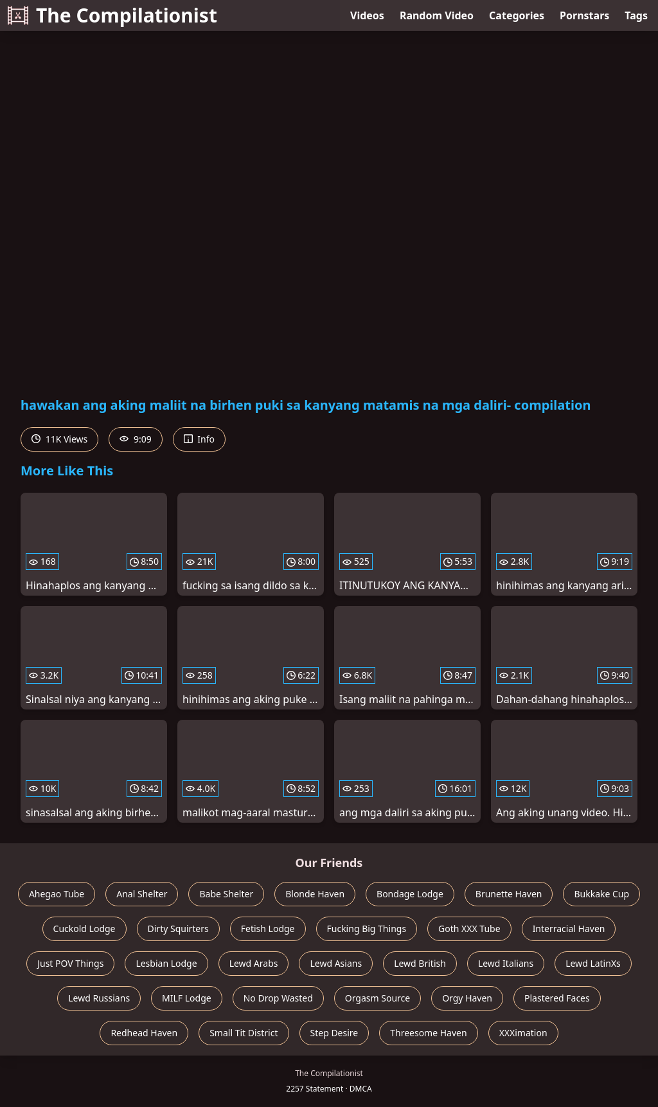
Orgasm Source (377, 998)
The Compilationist (112, 15)
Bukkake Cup (601, 894)
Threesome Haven (428, 1033)
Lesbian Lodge (166, 963)
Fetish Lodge (268, 928)
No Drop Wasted (278, 998)
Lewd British (420, 963)
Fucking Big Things (367, 928)
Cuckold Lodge (84, 928)
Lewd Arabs (253, 963)
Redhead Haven (144, 1033)
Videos (367, 15)
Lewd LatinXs (593, 963)
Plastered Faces (557, 998)
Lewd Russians (99, 998)
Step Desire (334, 1033)
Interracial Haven (569, 928)
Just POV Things (70, 963)
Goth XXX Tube (469, 928)
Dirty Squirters (178, 928)
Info (199, 439)
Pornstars (584, 15)
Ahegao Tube (56, 894)
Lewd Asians (336, 963)
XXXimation (523, 1033)
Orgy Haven (467, 998)
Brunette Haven (509, 894)
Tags (636, 15)
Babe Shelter (226, 894)
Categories (516, 15)
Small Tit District (243, 1033)
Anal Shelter (141, 894)
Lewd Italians (505, 963)
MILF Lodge (186, 998)
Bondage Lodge (410, 894)
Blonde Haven (314, 894)
